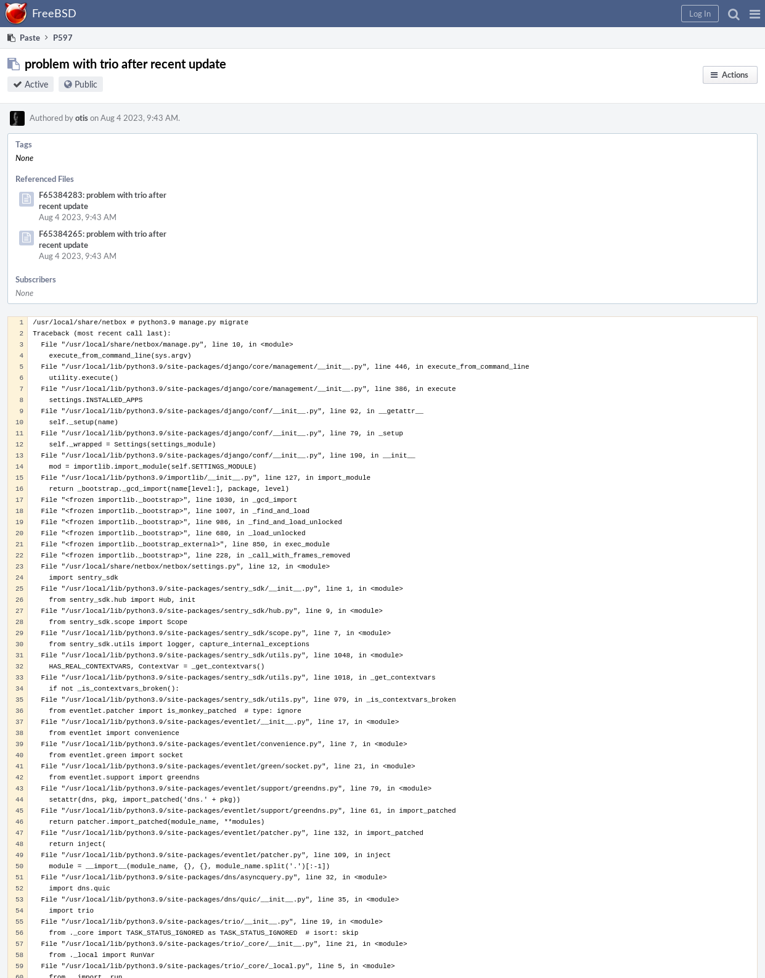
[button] (755, 13)
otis (81, 117)
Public (86, 84)
